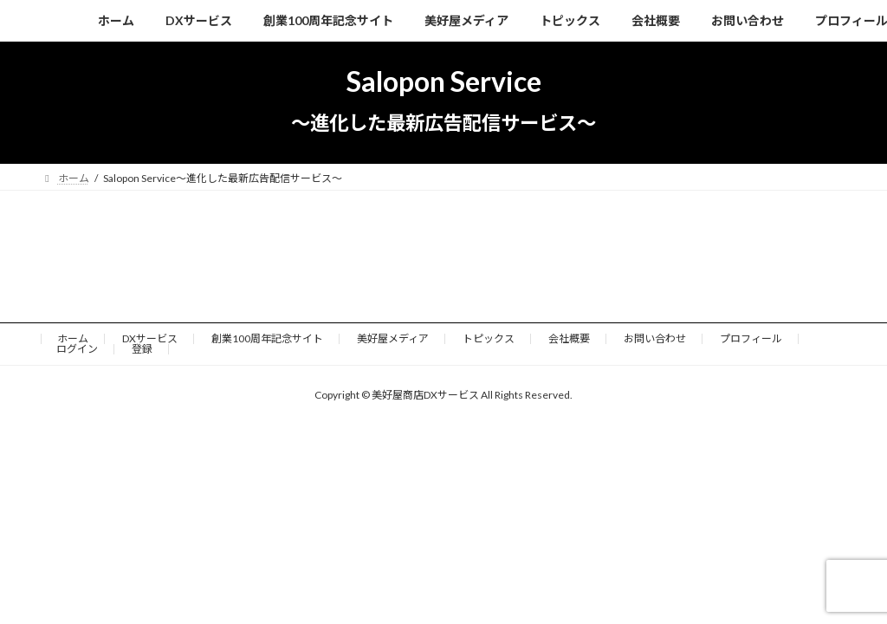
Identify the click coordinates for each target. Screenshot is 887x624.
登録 (142, 348)
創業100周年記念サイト (267, 338)
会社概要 (569, 338)
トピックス (489, 338)
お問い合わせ (655, 338)
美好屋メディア (393, 338)
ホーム (72, 338)
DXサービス (150, 338)
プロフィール (751, 338)
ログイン (77, 348)
